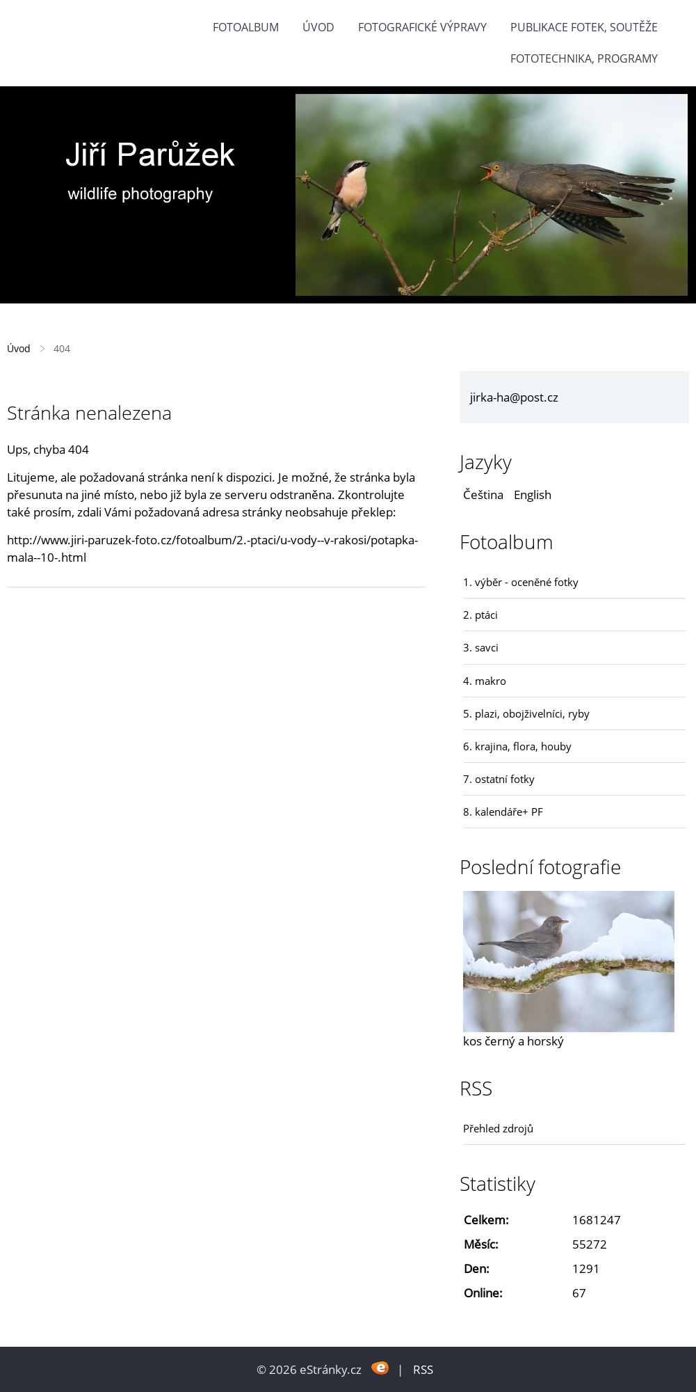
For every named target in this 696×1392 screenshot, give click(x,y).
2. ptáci (480, 615)
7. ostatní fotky (499, 779)
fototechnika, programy (584, 58)
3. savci (481, 647)
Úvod (318, 27)
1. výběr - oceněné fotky (520, 582)
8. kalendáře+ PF (503, 811)
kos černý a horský (513, 1041)
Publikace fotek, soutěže (584, 27)
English (532, 495)
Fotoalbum (246, 27)
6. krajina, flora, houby (517, 746)
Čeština (483, 495)
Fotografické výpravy (422, 27)
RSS (423, 1369)
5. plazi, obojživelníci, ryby (526, 713)
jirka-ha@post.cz (514, 397)
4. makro (484, 681)
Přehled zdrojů (498, 1128)
